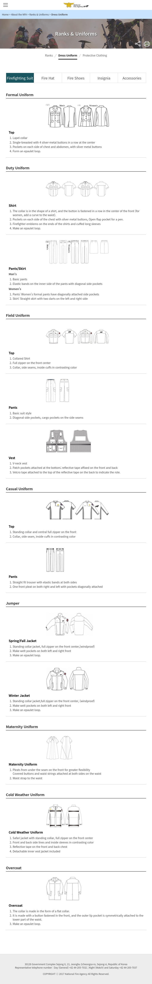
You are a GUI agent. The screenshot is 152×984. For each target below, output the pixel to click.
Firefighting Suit (20, 77)
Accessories (132, 77)
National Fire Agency (76, 5)
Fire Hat (47, 77)
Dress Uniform (67, 55)
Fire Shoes (75, 77)
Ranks (49, 55)
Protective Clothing (95, 55)
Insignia (104, 77)
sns (138, 44)
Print (147, 44)
